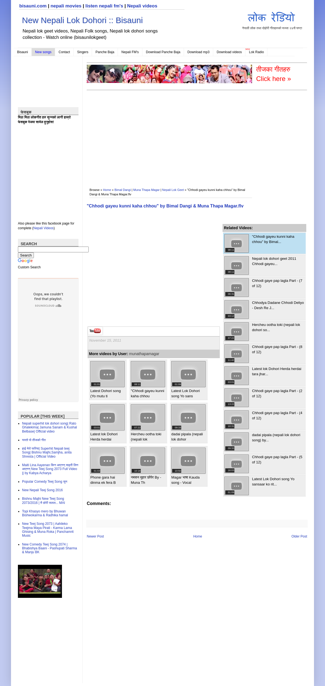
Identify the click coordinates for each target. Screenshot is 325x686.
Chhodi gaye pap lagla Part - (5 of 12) (277, 459)
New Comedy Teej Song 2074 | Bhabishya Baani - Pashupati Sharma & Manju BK (49, 548)
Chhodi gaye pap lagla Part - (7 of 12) (277, 283)
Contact (64, 52)
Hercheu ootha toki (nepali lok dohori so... (276, 327)
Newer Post (95, 536)
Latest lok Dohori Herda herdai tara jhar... (276, 371)
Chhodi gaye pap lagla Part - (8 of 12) (277, 349)
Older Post (299, 536)
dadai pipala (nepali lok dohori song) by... (276, 437)
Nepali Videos (43, 228)
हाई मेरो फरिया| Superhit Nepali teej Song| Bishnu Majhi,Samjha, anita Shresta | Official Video (47, 452)
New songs (43, 52)
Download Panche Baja (163, 52)
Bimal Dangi (123, 189)
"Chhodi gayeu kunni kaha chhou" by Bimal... (273, 239)
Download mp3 (199, 52)
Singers (82, 52)
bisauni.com (33, 6)
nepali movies (65, 6)
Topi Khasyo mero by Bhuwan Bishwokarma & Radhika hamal (45, 513)
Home (107, 189)
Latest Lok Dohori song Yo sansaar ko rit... (273, 481)
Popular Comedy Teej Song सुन (44, 482)
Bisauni (22, 52)
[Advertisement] (160, 135)
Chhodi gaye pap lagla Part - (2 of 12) (277, 393)
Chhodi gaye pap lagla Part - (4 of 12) (277, 415)
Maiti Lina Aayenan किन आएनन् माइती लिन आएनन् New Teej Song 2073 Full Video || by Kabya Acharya (50, 469)
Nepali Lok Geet (173, 189)
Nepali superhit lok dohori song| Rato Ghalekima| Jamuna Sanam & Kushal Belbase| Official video (49, 427)
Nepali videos (142, 6)
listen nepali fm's (104, 6)
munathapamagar (144, 354)
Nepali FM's (130, 52)
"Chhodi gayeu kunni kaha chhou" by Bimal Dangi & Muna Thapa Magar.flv (165, 206)
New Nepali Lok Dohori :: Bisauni (82, 20)
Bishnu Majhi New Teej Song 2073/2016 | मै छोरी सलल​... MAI (43, 500)
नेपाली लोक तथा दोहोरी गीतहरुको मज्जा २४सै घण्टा (272, 19)
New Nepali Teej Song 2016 (42, 490)
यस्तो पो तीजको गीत (34, 440)
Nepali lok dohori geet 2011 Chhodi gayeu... (274, 261)
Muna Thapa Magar (146, 189)
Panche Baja (105, 52)
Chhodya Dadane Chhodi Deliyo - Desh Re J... (278, 305)
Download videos (229, 52)
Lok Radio (256, 52)
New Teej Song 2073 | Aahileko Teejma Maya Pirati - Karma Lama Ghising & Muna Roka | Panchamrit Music (48, 530)
